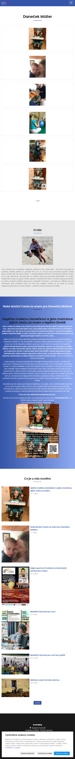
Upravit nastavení (27, 753)
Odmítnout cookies (45, 753)
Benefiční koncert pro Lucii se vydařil (47, 655)
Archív (37, 703)
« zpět (37, 201)
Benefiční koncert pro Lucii (42, 611)
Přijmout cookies (62, 753)
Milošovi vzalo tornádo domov (45, 680)
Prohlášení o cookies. (12, 748)
